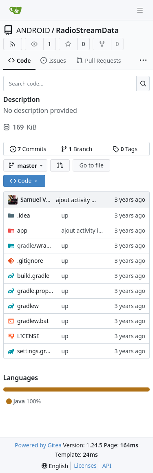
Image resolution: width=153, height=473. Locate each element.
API (106, 465)
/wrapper (35, 245)
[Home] (15, 10)
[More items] (143, 61)
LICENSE (28, 336)
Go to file (91, 165)
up (64, 215)
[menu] (55, 466)
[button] (60, 165)
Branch (77, 149)
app (22, 230)
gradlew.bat (33, 321)
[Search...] (143, 83)
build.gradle (33, 275)
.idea (23, 215)
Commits (28, 149)
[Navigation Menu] (141, 10)
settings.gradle (35, 351)
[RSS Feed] (12, 44)
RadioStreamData (87, 30)
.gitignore (30, 260)
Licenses (85, 465)
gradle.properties (35, 291)
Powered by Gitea (38, 445)
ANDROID (33, 30)
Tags (125, 149)
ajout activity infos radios (89, 200)
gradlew (28, 306)
